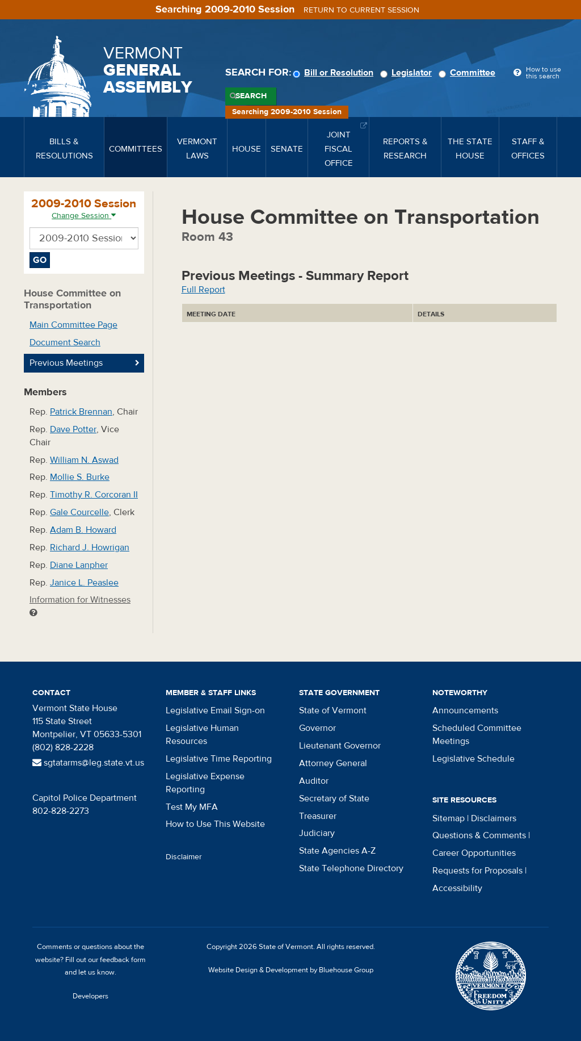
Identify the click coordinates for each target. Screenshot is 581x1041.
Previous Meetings (66, 363)
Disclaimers (493, 818)
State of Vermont (333, 710)
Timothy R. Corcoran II (94, 494)
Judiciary (317, 833)
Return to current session (361, 10)
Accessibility (457, 888)
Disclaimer (184, 857)
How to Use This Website (215, 824)
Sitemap (448, 818)
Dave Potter (73, 429)
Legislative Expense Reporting (205, 783)
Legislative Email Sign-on (215, 710)
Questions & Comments (479, 835)
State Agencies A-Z (337, 850)
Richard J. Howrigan (89, 547)
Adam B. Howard (83, 530)
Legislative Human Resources (202, 734)
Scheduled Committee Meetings (476, 734)
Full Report (203, 289)
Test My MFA (192, 807)
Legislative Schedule (473, 758)
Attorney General (333, 763)
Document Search (65, 342)
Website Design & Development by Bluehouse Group (290, 970)
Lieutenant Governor (340, 745)
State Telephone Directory (351, 868)
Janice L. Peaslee (84, 582)
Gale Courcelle (79, 512)
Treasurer (317, 816)
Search (251, 96)
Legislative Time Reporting (219, 758)
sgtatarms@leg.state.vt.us (88, 762)
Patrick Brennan (81, 411)
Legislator (408, 72)
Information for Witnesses (80, 605)
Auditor (314, 781)
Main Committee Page (73, 325)
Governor (317, 728)
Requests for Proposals (477, 870)
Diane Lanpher (79, 565)
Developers (90, 996)
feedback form (123, 959)
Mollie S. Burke (80, 477)
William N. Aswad (84, 460)
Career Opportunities (474, 853)
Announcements (465, 710)
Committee (468, 72)
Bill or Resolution (334, 72)
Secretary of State (334, 798)
